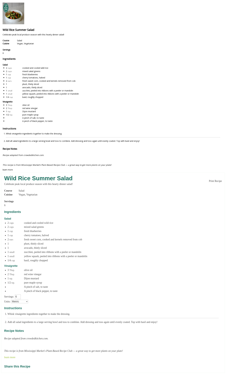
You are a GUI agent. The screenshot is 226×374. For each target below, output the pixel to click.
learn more (8, 169)
